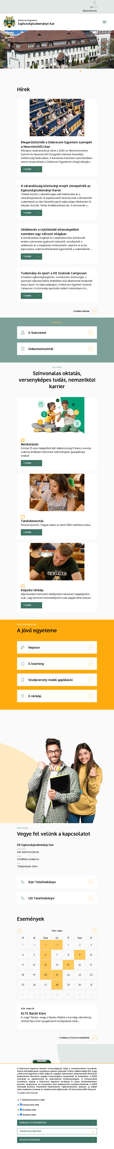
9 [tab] (103, 71)
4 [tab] (89, 71)
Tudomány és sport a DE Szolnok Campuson (54, 273)
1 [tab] (80, 71)
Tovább (27, 169)
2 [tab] (83, 71)
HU (91, 7)
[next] (94, 930)
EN (95, 7)
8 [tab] (100, 71)
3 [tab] (86, 71)
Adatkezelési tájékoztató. (56, 1089)
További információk (27, 1092)
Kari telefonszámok (28, 852)
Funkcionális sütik (30, 1105)
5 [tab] (91, 71)
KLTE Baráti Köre (33, 1013)
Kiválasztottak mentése (33, 1122)
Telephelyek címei (27, 866)
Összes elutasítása (30, 1131)
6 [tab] (94, 71)
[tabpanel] (57, 49)
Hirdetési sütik (29, 1115)
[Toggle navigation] (104, 22)
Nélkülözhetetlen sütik (33, 1100)
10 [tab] (105, 71)
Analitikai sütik (29, 1110)
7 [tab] (97, 71)
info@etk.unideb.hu (28, 859)
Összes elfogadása (30, 1140)
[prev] (19, 930)
